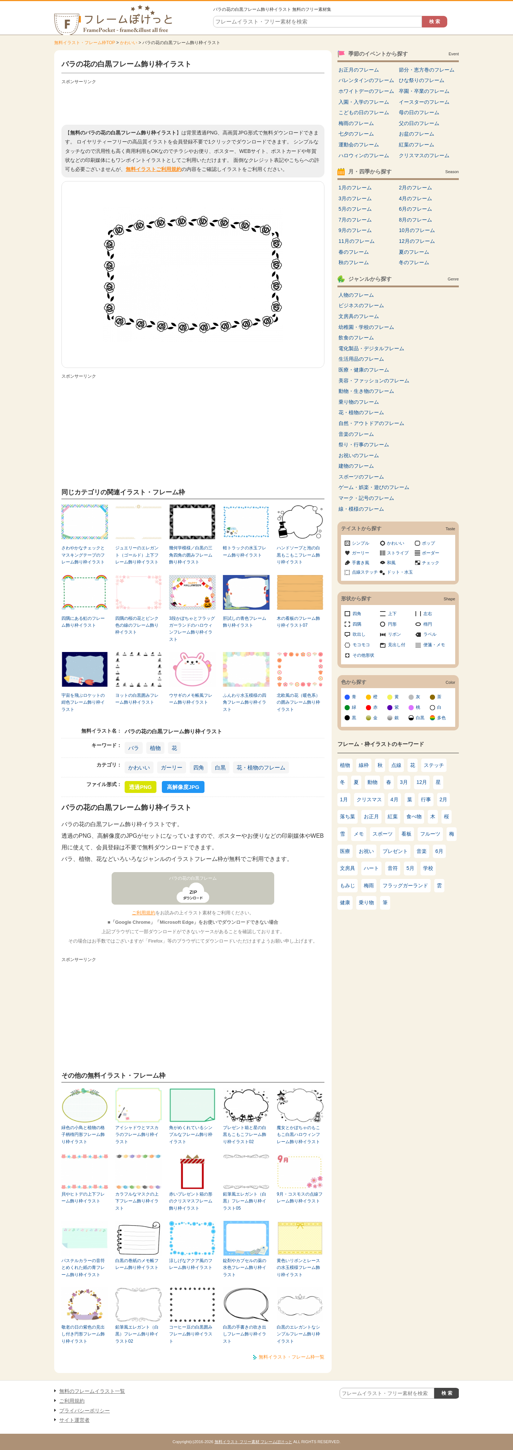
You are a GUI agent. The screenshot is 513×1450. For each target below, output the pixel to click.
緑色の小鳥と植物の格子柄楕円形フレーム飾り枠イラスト (83, 1134)
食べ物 (414, 816)
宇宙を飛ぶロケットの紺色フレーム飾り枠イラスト (83, 702)
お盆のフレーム (416, 134)
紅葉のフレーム (416, 144)
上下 (392, 613)
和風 (391, 562)
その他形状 (363, 655)
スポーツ (382, 834)
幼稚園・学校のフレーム (366, 327)
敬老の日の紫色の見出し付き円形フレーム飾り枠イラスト (83, 1334)
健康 (345, 902)
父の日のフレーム (419, 123)
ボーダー (430, 552)
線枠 (364, 765)
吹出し (359, 634)
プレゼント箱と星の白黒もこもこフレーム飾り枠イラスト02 (244, 1134)
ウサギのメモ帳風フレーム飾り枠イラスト (190, 699)
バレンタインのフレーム (366, 80)
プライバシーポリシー (84, 1410)
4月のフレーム (415, 198)
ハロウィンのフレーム (364, 155)
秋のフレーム (354, 262)
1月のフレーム (355, 187)
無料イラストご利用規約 (153, 169)
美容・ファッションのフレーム (374, 380)
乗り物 (366, 902)
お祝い (366, 851)
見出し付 (396, 644)
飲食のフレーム (356, 337)
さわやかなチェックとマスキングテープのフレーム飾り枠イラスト (83, 555)
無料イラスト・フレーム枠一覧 (291, 1357)
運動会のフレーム (359, 144)
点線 (396, 765)
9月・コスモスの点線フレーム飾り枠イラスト (300, 1198)
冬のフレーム (414, 262)
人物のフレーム (356, 295)
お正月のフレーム (359, 70)
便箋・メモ (434, 644)
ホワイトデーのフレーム (366, 91)
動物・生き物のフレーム (366, 391)
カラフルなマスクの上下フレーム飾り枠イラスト (137, 1201)
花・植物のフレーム (261, 767)
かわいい (128, 42)
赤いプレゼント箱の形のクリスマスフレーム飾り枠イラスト (190, 1201)
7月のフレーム (355, 220)
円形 (392, 624)
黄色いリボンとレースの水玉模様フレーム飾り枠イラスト (298, 1267)
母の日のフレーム (419, 112)
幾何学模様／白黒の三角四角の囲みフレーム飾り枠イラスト (190, 555)
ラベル (429, 634)
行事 (426, 799)
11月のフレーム (357, 241)
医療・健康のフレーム (364, 370)
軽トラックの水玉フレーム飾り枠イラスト (244, 551)
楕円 (427, 624)
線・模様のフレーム (361, 509)
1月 (344, 799)
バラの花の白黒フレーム (193, 878)
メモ (359, 834)
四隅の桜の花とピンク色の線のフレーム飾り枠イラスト (137, 625)
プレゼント (395, 851)
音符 (393, 868)
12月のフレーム (417, 241)
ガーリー (171, 767)
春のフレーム (354, 252)
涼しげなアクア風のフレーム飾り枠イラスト (190, 1264)
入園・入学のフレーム (364, 102)
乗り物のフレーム (359, 402)
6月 (439, 851)
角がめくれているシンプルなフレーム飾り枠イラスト (190, 1134)
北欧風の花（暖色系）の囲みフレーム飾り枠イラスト (298, 702)
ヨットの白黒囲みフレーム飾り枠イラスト (137, 699)
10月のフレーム (417, 230)
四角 (198, 767)
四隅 (357, 624)
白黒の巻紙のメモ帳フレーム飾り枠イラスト (137, 1264)
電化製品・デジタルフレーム (371, 348)
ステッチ (434, 765)
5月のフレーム (355, 209)
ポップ (428, 543)
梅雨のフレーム (356, 123)
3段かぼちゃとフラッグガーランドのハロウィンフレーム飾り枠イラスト (192, 629)
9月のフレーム (355, 230)
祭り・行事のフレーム (364, 444)
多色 (441, 717)
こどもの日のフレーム (364, 112)
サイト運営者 (74, 1420)
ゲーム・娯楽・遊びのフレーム (374, 487)
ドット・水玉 (400, 572)
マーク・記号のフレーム (366, 498)
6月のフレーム (415, 209)
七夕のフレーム (356, 134)
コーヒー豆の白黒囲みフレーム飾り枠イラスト (190, 1334)
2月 (444, 799)
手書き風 (360, 562)
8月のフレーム (415, 220)
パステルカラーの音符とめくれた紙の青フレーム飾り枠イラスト (83, 1267)
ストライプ (398, 552)
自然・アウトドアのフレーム (371, 423)
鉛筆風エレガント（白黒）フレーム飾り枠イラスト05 (244, 1201)
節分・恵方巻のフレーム (426, 70)
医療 (345, 851)
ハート (371, 868)
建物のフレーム (356, 466)
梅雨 (369, 885)
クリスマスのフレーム (424, 155)
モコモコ (361, 644)
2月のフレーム (415, 187)
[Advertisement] (192, 103)
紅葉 (393, 816)
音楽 (422, 851)
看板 (406, 834)
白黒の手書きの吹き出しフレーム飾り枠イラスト (244, 1334)
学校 (428, 868)
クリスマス (369, 799)
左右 (427, 613)
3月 (404, 782)
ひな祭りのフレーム (421, 80)
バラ (133, 748)
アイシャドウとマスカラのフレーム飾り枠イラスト (137, 1134)
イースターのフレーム (424, 102)
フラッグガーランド (405, 885)
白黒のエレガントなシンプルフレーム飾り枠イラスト (298, 1334)
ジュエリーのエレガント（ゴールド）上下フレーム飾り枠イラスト (137, 555)
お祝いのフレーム (359, 455)
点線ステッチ (365, 572)
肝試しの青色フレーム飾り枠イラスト (244, 622)
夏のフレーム (414, 252)
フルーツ (430, 834)
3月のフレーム (355, 198)
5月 (410, 868)
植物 (155, 748)
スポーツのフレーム (361, 477)
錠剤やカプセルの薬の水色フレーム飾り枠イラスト (244, 1267)
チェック (430, 562)
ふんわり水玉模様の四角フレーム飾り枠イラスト (244, 702)
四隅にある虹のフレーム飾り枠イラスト (83, 622)
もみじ (347, 885)
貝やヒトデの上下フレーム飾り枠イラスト (83, 1198)
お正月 (371, 816)
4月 (394, 799)
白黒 (220, 767)
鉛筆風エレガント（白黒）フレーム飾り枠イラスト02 (137, 1334)
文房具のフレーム (359, 316)
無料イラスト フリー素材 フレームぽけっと (253, 1442)
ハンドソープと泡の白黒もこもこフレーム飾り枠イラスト (298, 555)
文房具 (347, 868)
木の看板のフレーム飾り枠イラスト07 (298, 622)
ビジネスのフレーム (361, 305)
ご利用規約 (143, 912)
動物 (372, 782)
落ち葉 (347, 816)
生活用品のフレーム (361, 359)
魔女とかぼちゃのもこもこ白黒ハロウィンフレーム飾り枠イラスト (298, 1134)
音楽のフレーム (356, 434)
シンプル (360, 543)
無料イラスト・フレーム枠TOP (84, 42)
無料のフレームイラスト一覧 (92, 1391)
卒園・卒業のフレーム (424, 91)
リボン (394, 634)
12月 (422, 782)
